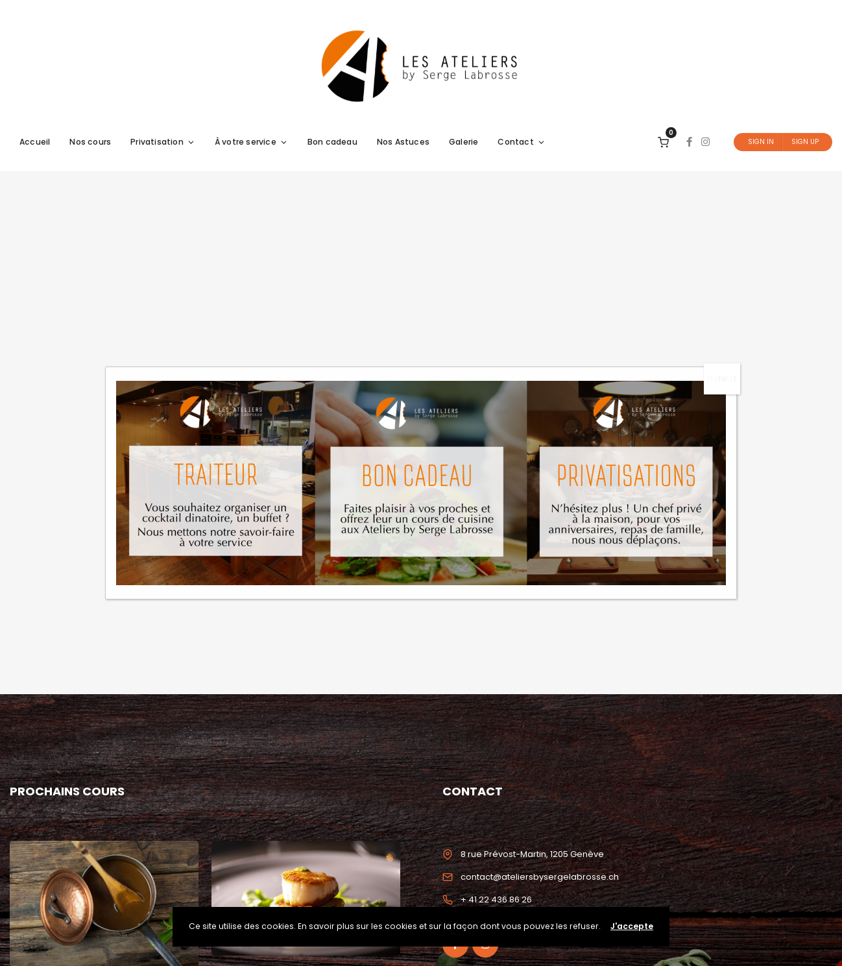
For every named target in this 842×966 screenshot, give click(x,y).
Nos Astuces (403, 141)
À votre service (251, 141)
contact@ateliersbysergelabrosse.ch (540, 877)
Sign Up (805, 142)
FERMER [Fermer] (722, 378)
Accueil (34, 141)
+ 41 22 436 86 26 (496, 899)
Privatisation (162, 141)
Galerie (463, 141)
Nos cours (90, 141)
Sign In (761, 142)
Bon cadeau (332, 141)
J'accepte (631, 926)
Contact (521, 141)
